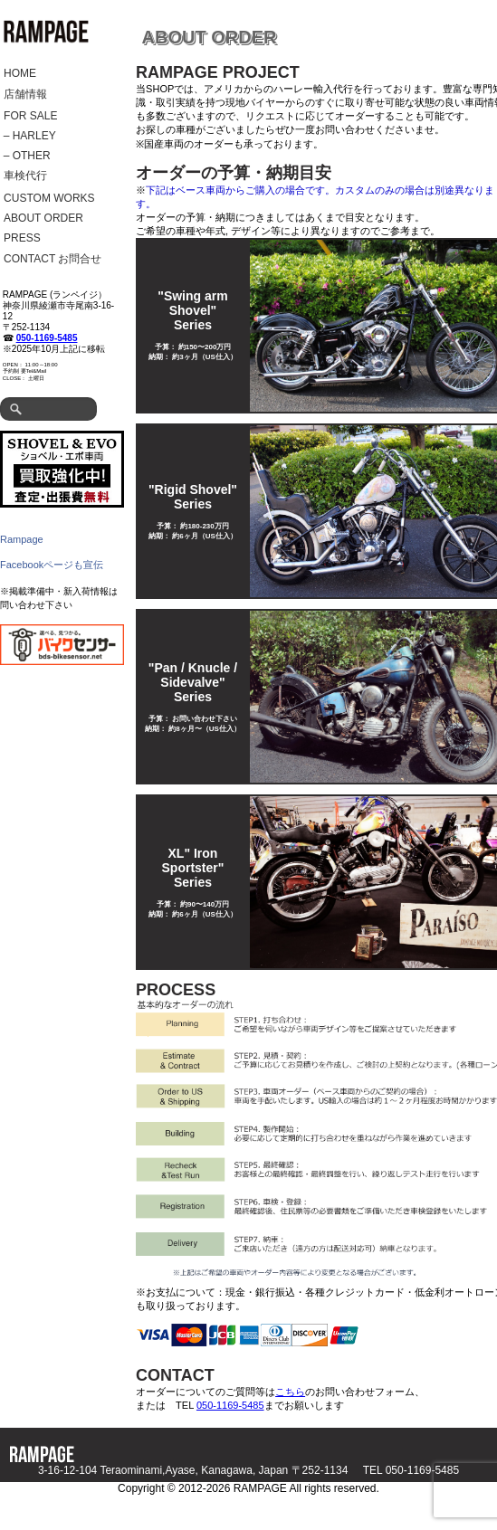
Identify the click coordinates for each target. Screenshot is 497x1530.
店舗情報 (25, 94)
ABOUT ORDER (43, 218)
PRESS (22, 238)
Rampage (21, 539)
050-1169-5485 (47, 338)
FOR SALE (30, 115)
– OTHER (27, 155)
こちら (290, 1391)
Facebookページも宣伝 (51, 564)
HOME (20, 73)
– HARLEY (30, 135)
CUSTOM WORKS (49, 198)
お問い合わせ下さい (204, 719)
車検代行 (25, 175)
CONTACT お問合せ (52, 258)
